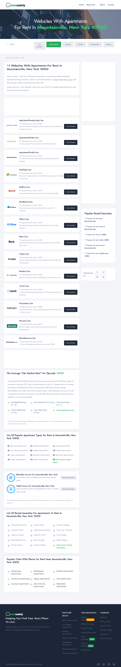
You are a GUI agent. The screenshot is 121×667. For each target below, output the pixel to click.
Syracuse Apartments (20, 584)
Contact (111, 5)
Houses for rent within (98, 240)
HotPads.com (25, 169)
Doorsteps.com (26, 303)
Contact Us (104, 634)
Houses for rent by (96, 234)
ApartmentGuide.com (29, 152)
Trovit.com (24, 286)
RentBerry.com (25, 201)
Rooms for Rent (106, 638)
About (102, 5)
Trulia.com (24, 254)
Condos (80, 44)
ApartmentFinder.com (29, 137)
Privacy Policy (105, 621)
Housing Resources (88, 632)
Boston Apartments (69, 620)
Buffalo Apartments (64, 571)
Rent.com (23, 236)
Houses (68, 44)
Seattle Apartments (69, 653)
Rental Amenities (87, 624)
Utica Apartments (63, 579)
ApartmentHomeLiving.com (31, 120)
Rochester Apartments (20, 579)
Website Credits (106, 630)
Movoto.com (24, 320)
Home (81, 5)
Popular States (86, 628)
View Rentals (70, 126)
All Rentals (39, 45)
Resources (91, 5)
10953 (22, 58)
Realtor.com (24, 271)
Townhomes (94, 44)
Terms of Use (105, 626)
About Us (103, 617)
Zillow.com (24, 219)
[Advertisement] (42, 107)
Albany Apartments (42, 579)
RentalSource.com (27, 338)
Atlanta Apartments (70, 638)
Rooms (108, 44)
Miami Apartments (69, 649)
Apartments (53, 44)
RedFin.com (24, 187)
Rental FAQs (86, 650)
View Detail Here (68, 478)
